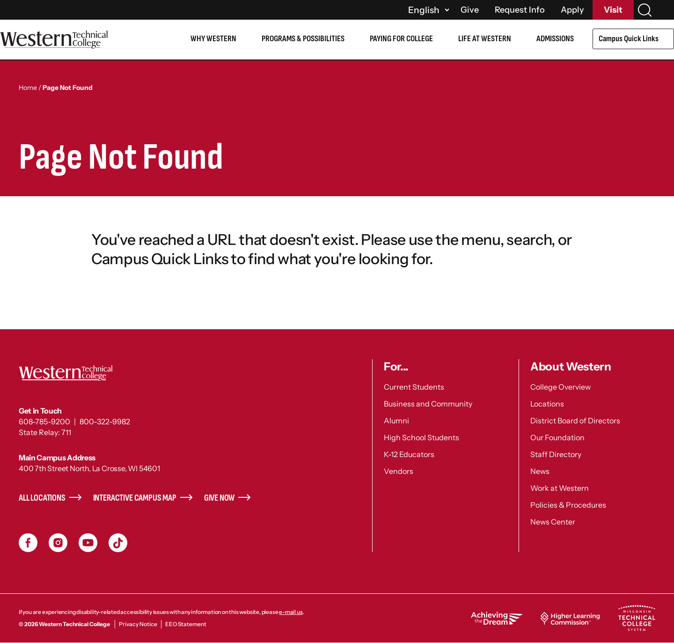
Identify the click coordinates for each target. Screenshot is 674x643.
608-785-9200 (44, 421)
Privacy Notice (138, 624)
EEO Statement (185, 624)
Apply (572, 10)
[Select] (427, 10)
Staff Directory (555, 454)
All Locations (42, 498)
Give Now (219, 498)
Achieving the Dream (496, 618)
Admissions (555, 39)
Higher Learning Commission (570, 618)
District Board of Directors (575, 420)
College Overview (560, 387)
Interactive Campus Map (134, 498)
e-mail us (290, 611)
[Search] (644, 10)
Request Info (520, 10)
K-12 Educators (409, 454)
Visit (613, 10)
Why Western (213, 39)
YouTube (88, 542)
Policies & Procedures (568, 505)
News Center (552, 521)
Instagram (58, 542)
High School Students (421, 437)
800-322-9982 (105, 421)
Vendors (398, 471)
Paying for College (401, 39)
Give (470, 10)
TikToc (118, 542)
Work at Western (559, 488)
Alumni (396, 420)
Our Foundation (557, 437)
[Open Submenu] (666, 40)
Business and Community (428, 403)
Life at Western (484, 39)
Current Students (414, 387)
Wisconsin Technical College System (636, 618)
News (539, 471)
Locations (547, 403)
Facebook (28, 542)
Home (28, 87)
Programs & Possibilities (303, 39)
